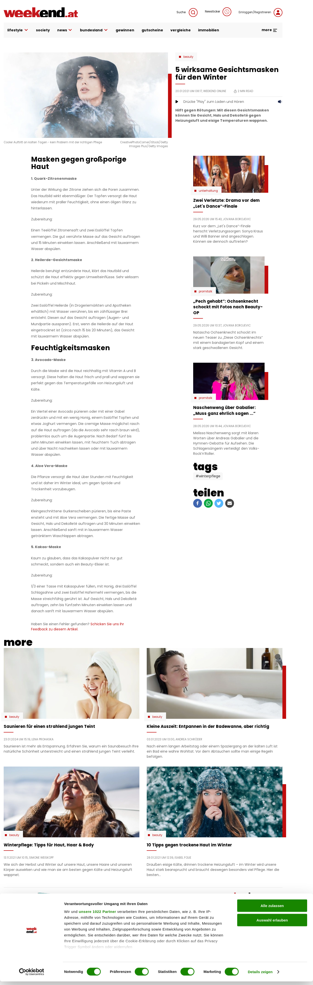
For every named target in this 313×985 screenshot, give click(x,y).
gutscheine (152, 30)
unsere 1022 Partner (97, 915)
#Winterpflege (208, 476)
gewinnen (125, 30)
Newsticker (218, 11)
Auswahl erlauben (272, 924)
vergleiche (180, 30)
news (65, 30)
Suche (187, 12)
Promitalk (205, 291)
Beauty (188, 57)
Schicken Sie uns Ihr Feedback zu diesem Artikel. (77, 627)
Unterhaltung (208, 191)
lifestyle (18, 30)
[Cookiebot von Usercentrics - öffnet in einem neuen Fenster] (31, 975)
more (270, 29)
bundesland (94, 30)
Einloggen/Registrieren (260, 12)
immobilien (208, 30)
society (43, 30)
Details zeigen (260, 975)
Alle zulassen (272, 909)
